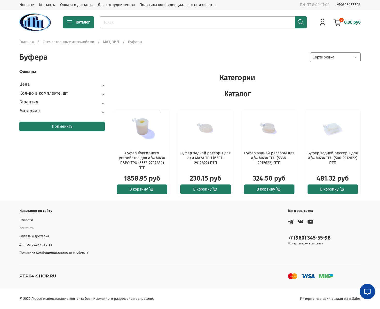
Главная (26, 42)
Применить (62, 126)
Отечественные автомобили (68, 42)
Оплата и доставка (77, 4)
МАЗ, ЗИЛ (111, 42)
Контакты (47, 4)
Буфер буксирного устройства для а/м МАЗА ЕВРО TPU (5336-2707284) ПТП (142, 160)
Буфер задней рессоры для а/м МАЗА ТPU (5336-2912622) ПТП (269, 158)
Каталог (78, 22)
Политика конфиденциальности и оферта (177, 4)
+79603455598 (349, 4)
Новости (27, 4)
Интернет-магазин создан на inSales (330, 299)
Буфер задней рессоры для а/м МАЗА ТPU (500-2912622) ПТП (333, 158)
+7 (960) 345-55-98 (309, 238)
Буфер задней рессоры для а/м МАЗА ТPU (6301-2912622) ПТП (205, 158)
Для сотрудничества (116, 4)
